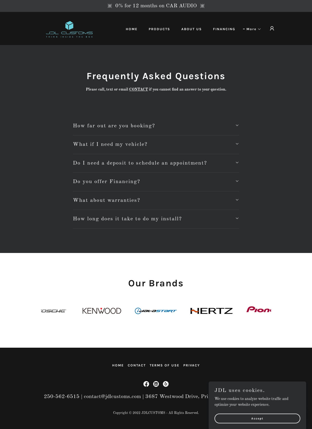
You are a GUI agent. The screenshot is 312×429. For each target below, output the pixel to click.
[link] (69, 28)
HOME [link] (131, 29)
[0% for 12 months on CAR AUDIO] (156, 6)
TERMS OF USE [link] (164, 365)
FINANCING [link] (224, 29)
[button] (252, 29)
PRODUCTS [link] (159, 29)
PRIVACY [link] (191, 365)
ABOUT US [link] (191, 29)
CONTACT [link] (137, 365)
